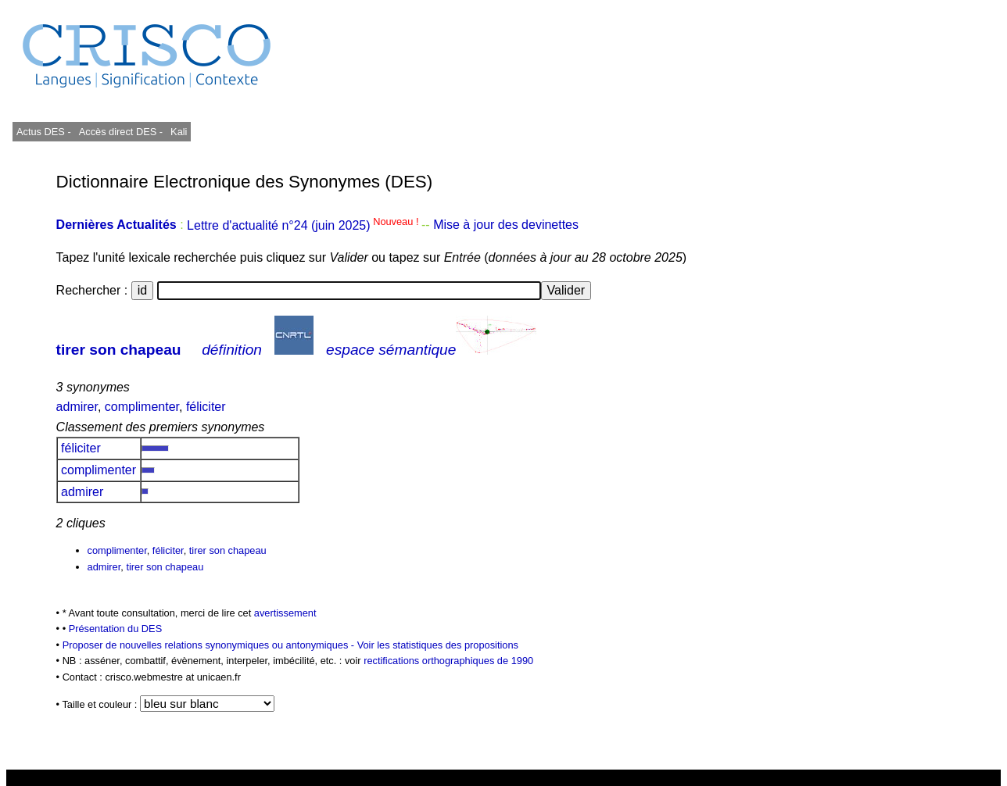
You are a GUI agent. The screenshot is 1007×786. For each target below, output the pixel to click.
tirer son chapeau (118, 349)
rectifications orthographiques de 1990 (448, 660)
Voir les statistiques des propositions (437, 645)
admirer (77, 406)
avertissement (285, 613)
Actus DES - (43, 132)
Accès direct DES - (121, 132)
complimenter (142, 406)
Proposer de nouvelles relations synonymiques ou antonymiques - (210, 645)
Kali (178, 132)
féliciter (206, 406)
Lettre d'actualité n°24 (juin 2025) (304, 225)
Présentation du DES (116, 628)
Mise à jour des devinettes (506, 225)
